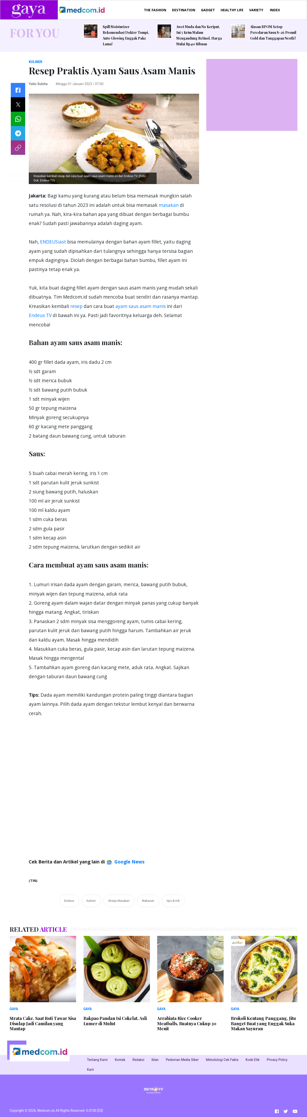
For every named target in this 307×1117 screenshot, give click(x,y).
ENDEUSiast (53, 241)
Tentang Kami (97, 1060)
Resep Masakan (119, 901)
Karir (90, 1069)
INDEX (275, 10)
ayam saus (126, 306)
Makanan (148, 901)
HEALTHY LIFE (232, 10)
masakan (169, 205)
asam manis (153, 306)
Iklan (155, 1060)
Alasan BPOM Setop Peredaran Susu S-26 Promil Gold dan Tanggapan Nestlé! (273, 32)
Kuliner (91, 901)
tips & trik (173, 901)
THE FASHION (155, 10)
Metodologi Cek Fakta (222, 1060)
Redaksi (138, 1060)
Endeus (69, 901)
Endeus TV (40, 315)
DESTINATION (183, 10)
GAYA (14, 1009)
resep (76, 306)
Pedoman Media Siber (182, 1060)
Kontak (120, 1060)
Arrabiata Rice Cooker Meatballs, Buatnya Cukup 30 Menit (186, 1023)
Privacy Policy (277, 1060)
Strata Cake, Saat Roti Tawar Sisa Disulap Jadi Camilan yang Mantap (43, 1023)
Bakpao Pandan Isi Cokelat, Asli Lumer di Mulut (115, 1020)
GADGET (208, 10)
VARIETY (256, 10)
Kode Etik (253, 1060)
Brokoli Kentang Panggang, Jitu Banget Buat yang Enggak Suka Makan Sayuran (263, 1023)
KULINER (35, 62)
